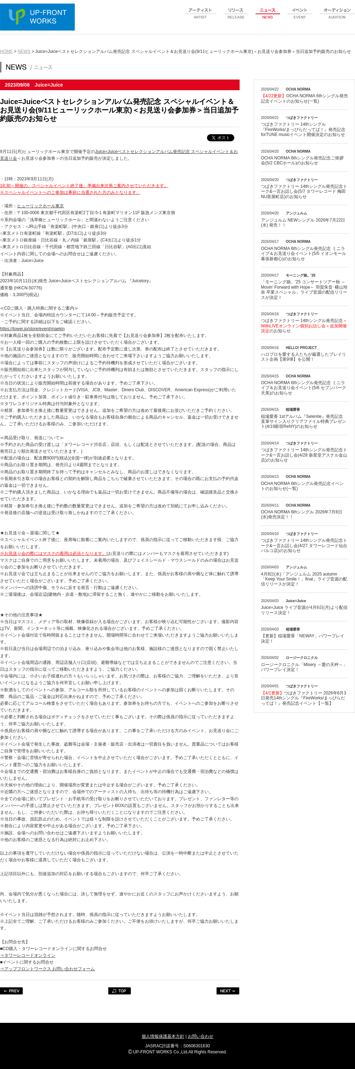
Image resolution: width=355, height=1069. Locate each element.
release (236, 17)
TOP (119, 990)
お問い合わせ (200, 1036)
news (268, 17)
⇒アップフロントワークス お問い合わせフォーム (47, 968)
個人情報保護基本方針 (163, 1036)
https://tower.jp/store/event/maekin (32, 328)
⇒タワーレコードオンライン (27, 955)
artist (201, 17)
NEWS (24, 51)
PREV (11, 990)
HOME (6, 51)
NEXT (228, 990)
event (300, 17)
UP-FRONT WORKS (39, 18)
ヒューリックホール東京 (40, 205)
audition (337, 17)
